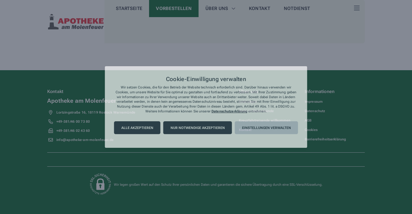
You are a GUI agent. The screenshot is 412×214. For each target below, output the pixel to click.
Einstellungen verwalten (266, 128)
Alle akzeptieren (137, 128)
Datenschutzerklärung (229, 111)
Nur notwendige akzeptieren (198, 128)
